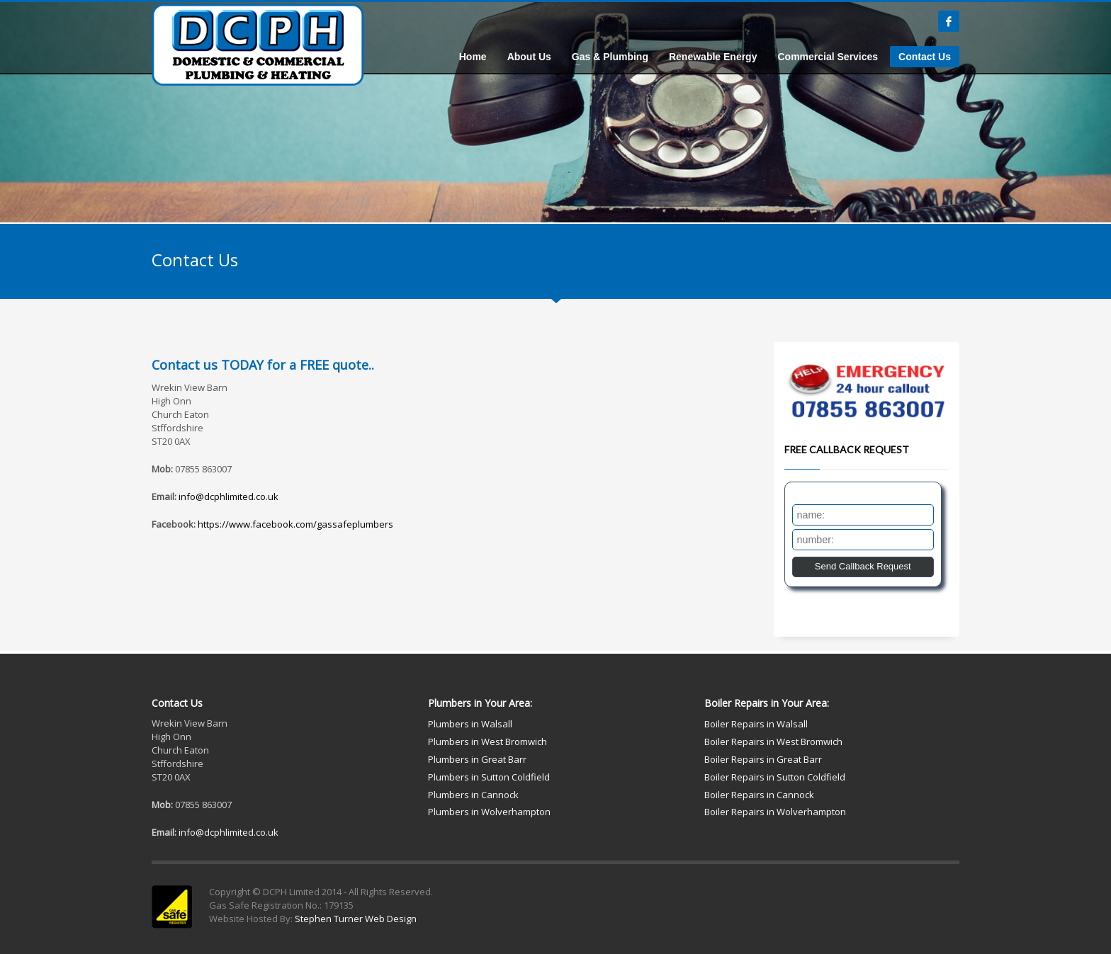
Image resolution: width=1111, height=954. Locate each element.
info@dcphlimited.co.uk (228, 496)
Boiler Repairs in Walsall (756, 723)
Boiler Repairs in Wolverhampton (775, 811)
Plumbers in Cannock (473, 794)
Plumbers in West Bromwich (487, 741)
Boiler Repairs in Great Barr (763, 759)
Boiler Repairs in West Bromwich (773, 741)
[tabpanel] (555, 111)
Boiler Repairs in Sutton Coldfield (774, 777)
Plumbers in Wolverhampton (489, 811)
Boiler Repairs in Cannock (759, 794)
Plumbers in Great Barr (477, 759)
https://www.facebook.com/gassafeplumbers (295, 524)
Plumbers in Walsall (470, 723)
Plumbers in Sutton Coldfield (489, 777)
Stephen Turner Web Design (356, 918)
